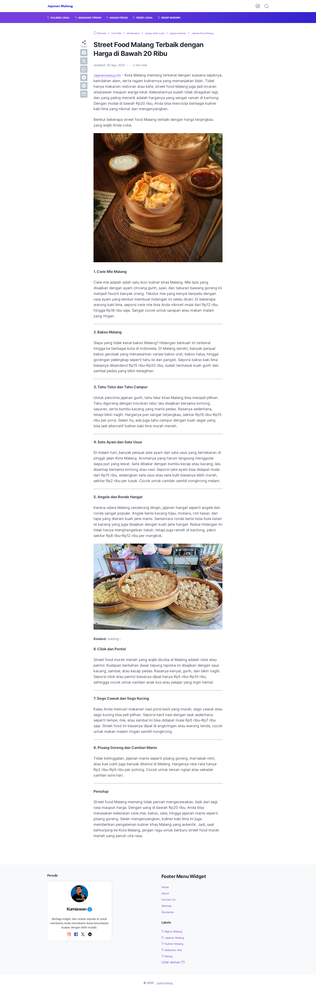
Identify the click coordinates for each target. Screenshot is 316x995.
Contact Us (170, 903)
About (166, 897)
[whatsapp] (83, 73)
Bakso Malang (174, 935)
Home (165, 891)
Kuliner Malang (174, 948)
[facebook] (83, 56)
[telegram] (83, 81)
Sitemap (167, 909)
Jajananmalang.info (110, 79)
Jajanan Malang (175, 941)
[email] (83, 97)
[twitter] (83, 64)
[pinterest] (83, 89)
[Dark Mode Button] (257, 6)
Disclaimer (169, 916)
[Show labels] (173, 966)
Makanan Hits (173, 954)
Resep (168, 960)
